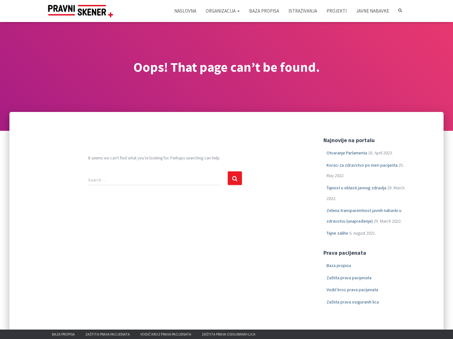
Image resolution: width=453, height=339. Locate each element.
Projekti (337, 11)
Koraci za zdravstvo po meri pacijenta (362, 165)
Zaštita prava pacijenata (349, 278)
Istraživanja (302, 11)
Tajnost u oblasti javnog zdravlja (356, 188)
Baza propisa (264, 11)
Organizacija (223, 11)
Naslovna (185, 11)
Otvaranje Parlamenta (347, 153)
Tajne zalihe (337, 233)
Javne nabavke (372, 11)
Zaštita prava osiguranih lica (353, 302)
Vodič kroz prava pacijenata (352, 289)
